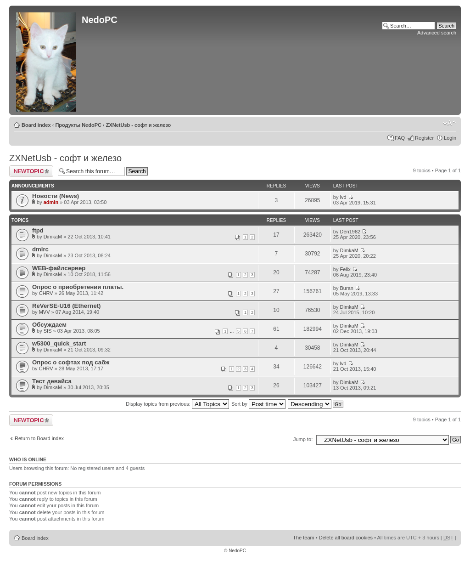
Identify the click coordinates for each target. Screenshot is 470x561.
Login (450, 138)
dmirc (40, 249)
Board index (36, 125)
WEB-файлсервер (58, 268)
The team (303, 537)
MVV (44, 312)
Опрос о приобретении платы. (77, 286)
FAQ (400, 138)
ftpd (38, 230)
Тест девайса (52, 381)
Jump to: (303, 439)
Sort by (258, 404)
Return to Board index (39, 438)
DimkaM (53, 236)
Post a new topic (31, 171)
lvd (343, 197)
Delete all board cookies (346, 537)
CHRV (46, 293)
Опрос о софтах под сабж (70, 362)
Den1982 (350, 231)
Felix (345, 269)
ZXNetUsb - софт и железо (138, 125)
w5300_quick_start (59, 343)
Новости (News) (55, 196)
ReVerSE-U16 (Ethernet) (66, 305)
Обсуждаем (49, 324)
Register (424, 138)
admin (51, 202)
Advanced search (436, 32)
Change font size (449, 123)
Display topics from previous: (177, 404)
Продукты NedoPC (78, 125)
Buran (346, 288)
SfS (48, 331)
